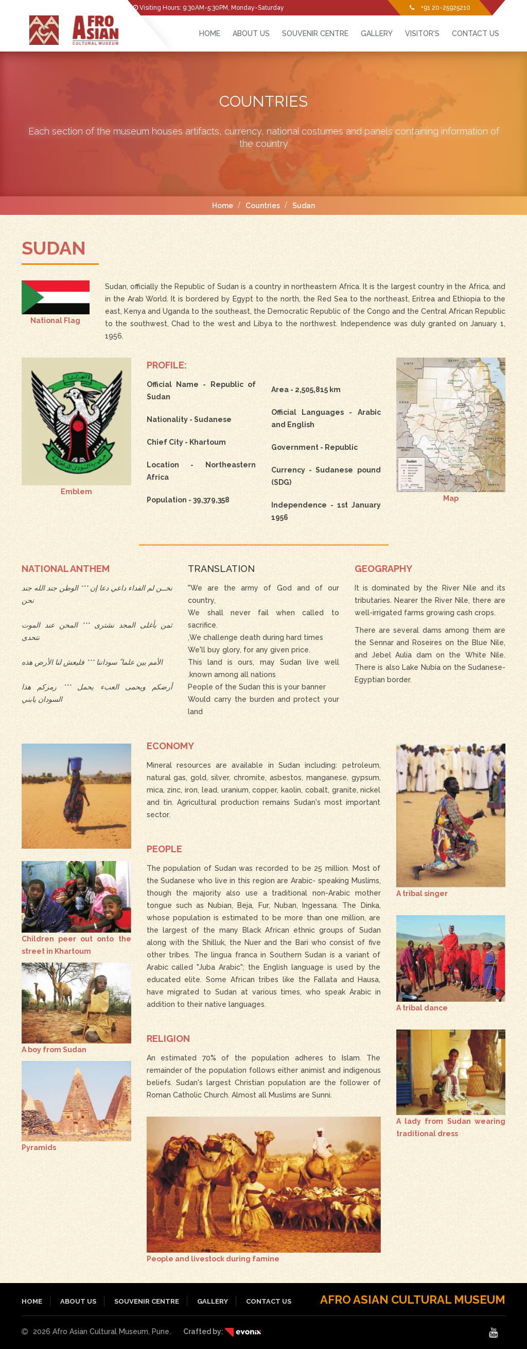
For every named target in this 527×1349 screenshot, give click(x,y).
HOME (209, 33)
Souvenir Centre (315, 33)
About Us (251, 33)
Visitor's (422, 33)
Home (222, 205)
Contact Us (475, 33)
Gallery (377, 33)
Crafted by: (222, 1331)
